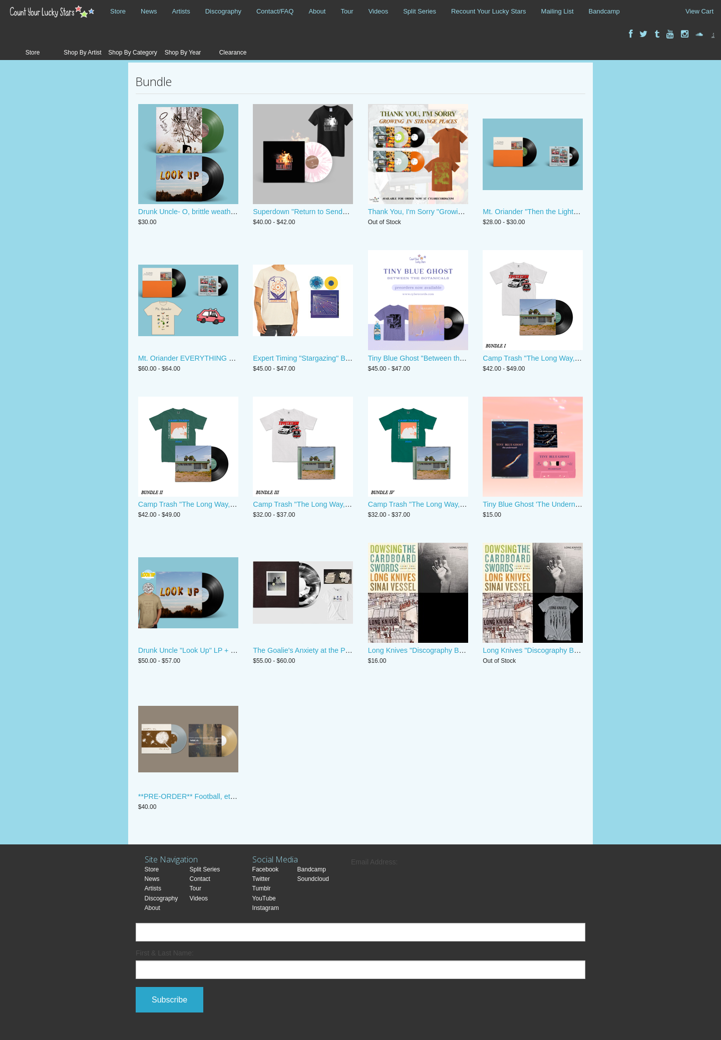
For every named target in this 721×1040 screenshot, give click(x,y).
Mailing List (557, 11)
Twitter (261, 878)
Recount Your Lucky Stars (488, 11)
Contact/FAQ (274, 11)
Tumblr (261, 888)
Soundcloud (313, 878)
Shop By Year (183, 52)
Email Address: (374, 861)
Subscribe (169, 999)
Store (118, 11)
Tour (346, 11)
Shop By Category (132, 52)
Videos (379, 11)
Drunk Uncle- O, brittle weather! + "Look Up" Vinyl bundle (229, 212)
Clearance (233, 52)
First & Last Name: (165, 952)
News (149, 11)
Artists (181, 11)
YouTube (264, 898)
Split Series (419, 11)
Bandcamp (604, 11)
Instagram (265, 907)
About (316, 11)
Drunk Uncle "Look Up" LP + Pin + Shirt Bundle (213, 650)
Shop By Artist (82, 52)
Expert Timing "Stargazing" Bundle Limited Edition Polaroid (347, 358)
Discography (223, 11)
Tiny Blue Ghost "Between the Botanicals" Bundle (447, 358)
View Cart (699, 11)
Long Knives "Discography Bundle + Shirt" (550, 650)
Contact (200, 878)
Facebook (265, 869)
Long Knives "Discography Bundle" (423, 650)
